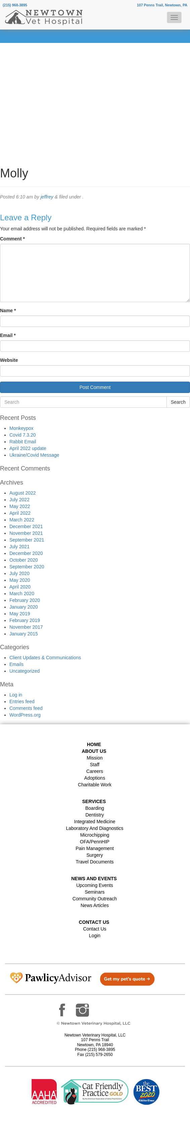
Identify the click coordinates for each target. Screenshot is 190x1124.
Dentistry (94, 815)
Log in (15, 694)
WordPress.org (25, 715)
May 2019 (19, 613)
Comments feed (26, 708)
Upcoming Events (94, 885)
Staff (95, 764)
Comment (12, 238)
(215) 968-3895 (15, 5)
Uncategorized (24, 671)
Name (8, 310)
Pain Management (95, 848)
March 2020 (21, 593)
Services (94, 801)
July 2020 (19, 573)
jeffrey (47, 197)
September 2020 (26, 566)
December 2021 (26, 526)
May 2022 (19, 506)
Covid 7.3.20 (22, 435)
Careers (94, 771)
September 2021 (26, 540)
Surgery (94, 855)
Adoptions (94, 778)
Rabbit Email (22, 441)
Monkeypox (21, 428)
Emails (16, 664)
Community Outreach (95, 898)
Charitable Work (94, 784)
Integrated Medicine (94, 821)
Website (9, 360)
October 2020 (23, 560)
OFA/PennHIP (94, 841)
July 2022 (19, 499)
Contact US (94, 922)
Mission (94, 758)
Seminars (94, 892)
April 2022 (20, 513)
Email (8, 335)
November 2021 (26, 533)
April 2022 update (27, 448)
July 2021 (19, 546)
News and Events (94, 878)
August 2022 (22, 493)
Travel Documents (94, 861)
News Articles (95, 905)
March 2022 (21, 519)
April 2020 (20, 586)
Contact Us (94, 929)
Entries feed (22, 701)
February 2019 (24, 620)
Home (94, 744)
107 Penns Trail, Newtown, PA (162, 5)
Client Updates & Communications (45, 657)
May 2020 (19, 580)
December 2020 (26, 553)
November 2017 (26, 627)
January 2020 (23, 607)
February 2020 (24, 600)
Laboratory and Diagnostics (94, 828)
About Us (94, 751)
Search (178, 402)
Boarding (94, 808)
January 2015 (23, 633)
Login (94, 935)
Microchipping (94, 835)
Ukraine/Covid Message (34, 455)
